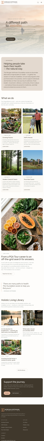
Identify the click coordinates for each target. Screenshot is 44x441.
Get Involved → (16, 393)
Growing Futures (5, 422)
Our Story (25, 422)
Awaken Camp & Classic (6, 427)
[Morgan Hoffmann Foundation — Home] (9, 2)
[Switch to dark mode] (38, 2)
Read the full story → (8, 273)
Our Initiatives (10, 39)
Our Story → (20, 39)
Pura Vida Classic (5, 429)
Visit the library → (22, 370)
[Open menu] (41, 2)
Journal (24, 427)
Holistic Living (26, 424)
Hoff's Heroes (4, 424)
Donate (7, 393)
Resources (25, 429)
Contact (3, 435)
